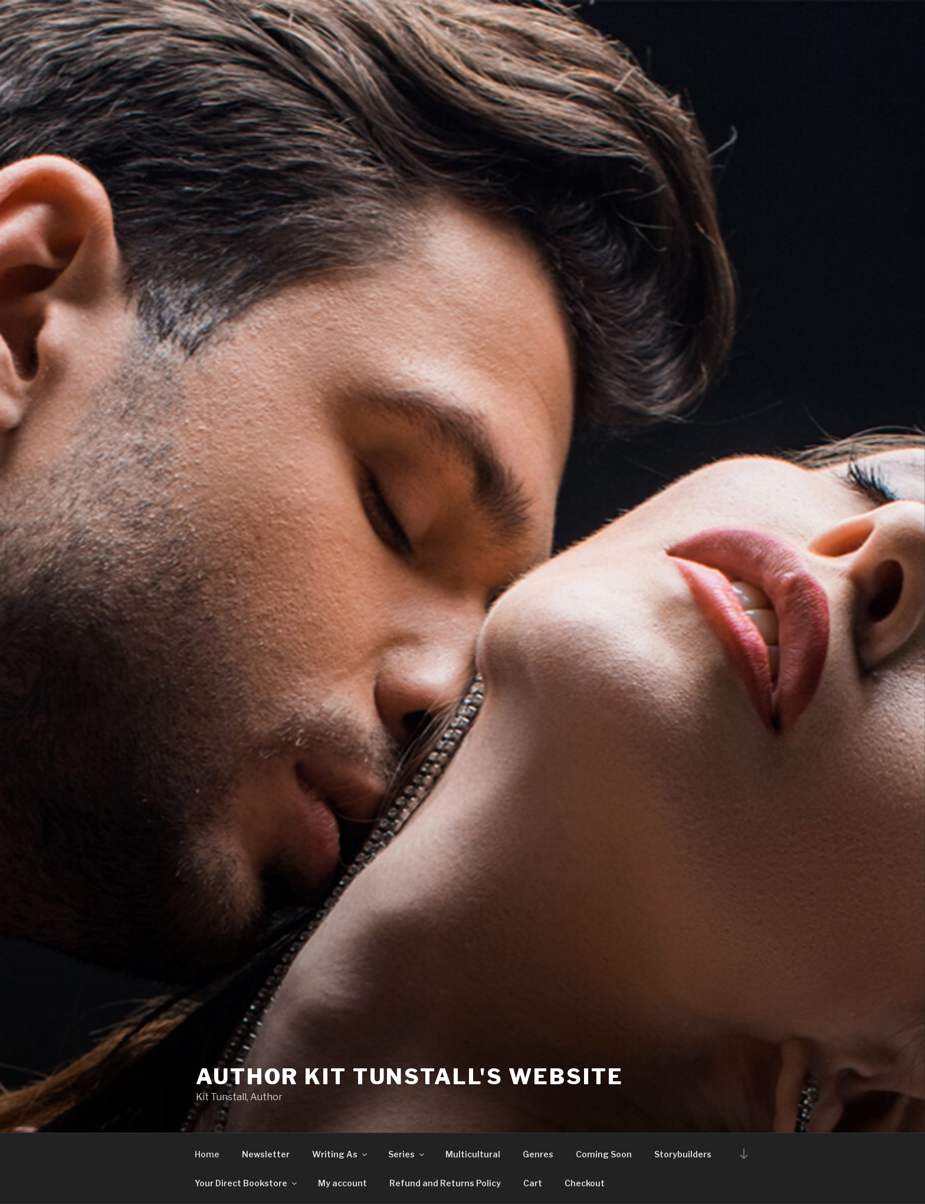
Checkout (585, 1183)
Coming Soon (604, 1154)
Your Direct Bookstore (247, 1183)
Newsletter (266, 1154)
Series (407, 1154)
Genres (538, 1154)
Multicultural (472, 1154)
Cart (532, 1183)
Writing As (340, 1154)
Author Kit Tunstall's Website (410, 1077)
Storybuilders (682, 1154)
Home (207, 1154)
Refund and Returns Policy (445, 1183)
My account (342, 1183)
